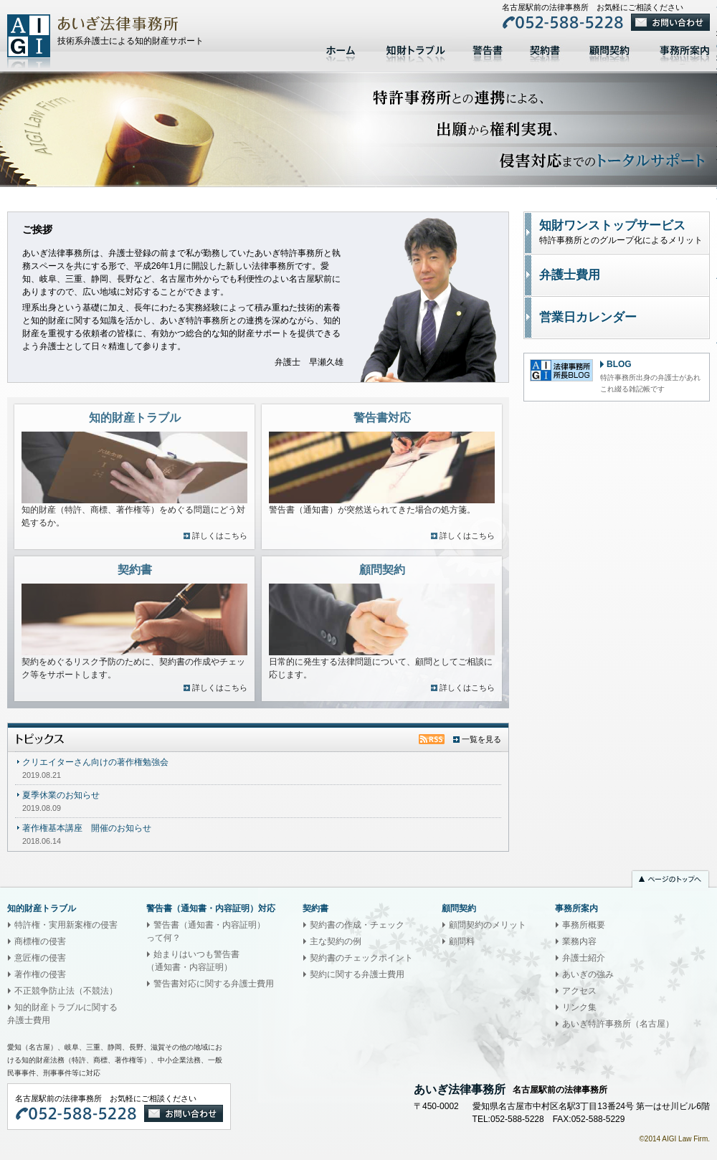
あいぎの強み (588, 974)
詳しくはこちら (219, 535)
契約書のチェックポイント (361, 958)
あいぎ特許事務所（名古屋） (618, 1024)
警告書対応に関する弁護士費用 (213, 984)
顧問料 (462, 941)
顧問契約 (609, 48)
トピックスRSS (432, 739)
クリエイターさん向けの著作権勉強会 (95, 762)
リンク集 (579, 1007)
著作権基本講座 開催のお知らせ (86, 828)
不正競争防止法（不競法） (66, 991)
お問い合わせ (670, 22)
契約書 (544, 48)
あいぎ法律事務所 (28, 41)
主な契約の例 (335, 941)
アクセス (579, 991)
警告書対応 (487, 48)
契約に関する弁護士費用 (357, 974)
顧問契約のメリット (487, 925)
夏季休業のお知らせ (61, 795)
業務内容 (579, 941)
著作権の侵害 (40, 974)
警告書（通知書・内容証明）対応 (210, 908)
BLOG (619, 364)
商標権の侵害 (40, 941)
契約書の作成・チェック (357, 925)
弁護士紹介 (583, 958)
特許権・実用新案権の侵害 (66, 925)
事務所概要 (583, 925)
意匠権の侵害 (40, 958)
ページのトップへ (670, 880)
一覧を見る (481, 739)
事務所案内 (576, 908)
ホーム (342, 48)
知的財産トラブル (416, 48)
